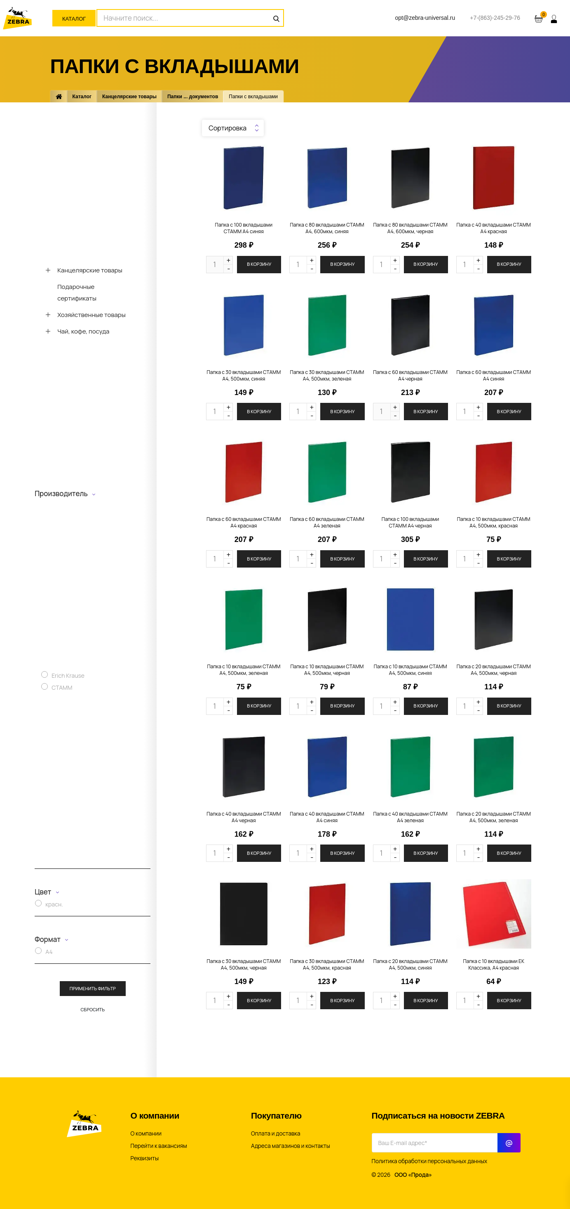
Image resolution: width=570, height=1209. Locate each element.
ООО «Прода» (413, 1174)
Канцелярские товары (129, 96)
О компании (146, 1133)
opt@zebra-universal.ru (425, 17)
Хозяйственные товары (91, 314)
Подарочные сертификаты (76, 292)
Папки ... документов (192, 96)
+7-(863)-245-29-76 (495, 17)
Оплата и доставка (275, 1133)
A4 (49, 952)
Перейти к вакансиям (159, 1146)
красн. (54, 904)
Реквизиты (145, 1158)
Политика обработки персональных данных (430, 1161)
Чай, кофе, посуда (83, 331)
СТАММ (62, 687)
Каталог (74, 19)
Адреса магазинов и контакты (290, 1146)
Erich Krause (68, 675)
